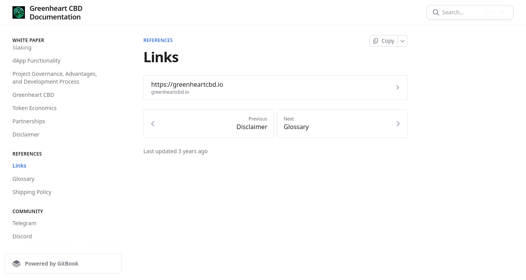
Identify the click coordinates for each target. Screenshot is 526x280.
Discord (22, 236)
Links (19, 165)
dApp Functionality (36, 60)
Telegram (24, 223)
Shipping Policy (31, 192)
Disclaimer (25, 134)
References (158, 40)
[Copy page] (383, 41)
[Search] (461, 12)
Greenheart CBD (33, 94)
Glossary (23, 178)
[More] (403, 41)
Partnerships (28, 121)
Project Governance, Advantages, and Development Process (54, 77)
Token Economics (34, 108)
